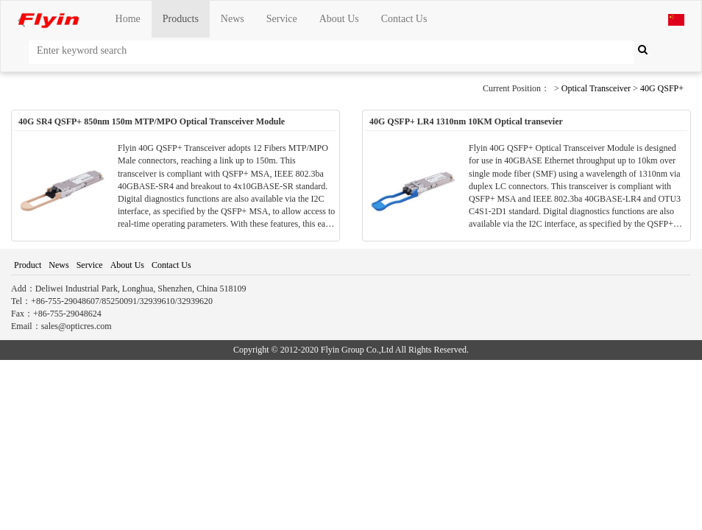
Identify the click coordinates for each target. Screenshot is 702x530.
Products (181, 18)
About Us (339, 18)
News (232, 18)
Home (128, 18)
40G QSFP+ (662, 88)
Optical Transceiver (596, 88)
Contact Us (404, 18)
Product (27, 265)
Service (281, 18)
